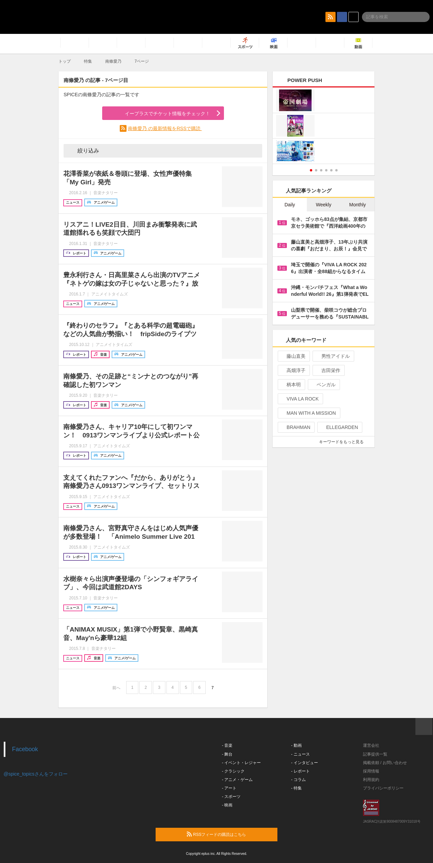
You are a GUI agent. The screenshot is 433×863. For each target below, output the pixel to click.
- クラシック (233, 771)
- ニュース (300, 754)
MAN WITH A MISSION (308, 413)
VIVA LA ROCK (300, 399)
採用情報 (371, 771)
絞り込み (83, 150)
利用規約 (371, 779)
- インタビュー (304, 762)
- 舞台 (227, 754)
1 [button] (311, 170)
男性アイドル (333, 356)
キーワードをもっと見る (344, 441)
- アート (229, 788)
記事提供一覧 (375, 754)
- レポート (300, 771)
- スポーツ (231, 796)
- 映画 (227, 805)
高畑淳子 (293, 370)
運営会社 (371, 745)
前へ (116, 687)
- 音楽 (227, 745)
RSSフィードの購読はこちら (229, 834)
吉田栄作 (328, 370)
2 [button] (316, 170)
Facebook (25, 749)
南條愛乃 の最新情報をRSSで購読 (165, 128)
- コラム (298, 779)
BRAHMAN (295, 427)
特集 (88, 61)
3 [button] (321, 170)
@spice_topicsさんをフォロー (36, 774)
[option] (323, 126)
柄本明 (291, 384)
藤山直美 (293, 356)
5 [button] (331, 170)
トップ (65, 61)
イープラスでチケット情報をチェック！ (159, 113)
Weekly (324, 204)
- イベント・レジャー (241, 762)
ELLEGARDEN (339, 427)
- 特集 (296, 788)
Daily (289, 204)
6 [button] (336, 170)
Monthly (357, 204)
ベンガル (323, 384)
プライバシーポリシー (383, 788)
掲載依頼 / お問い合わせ (385, 762)
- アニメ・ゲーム (237, 779)
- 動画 (296, 745)
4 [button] (326, 170)
